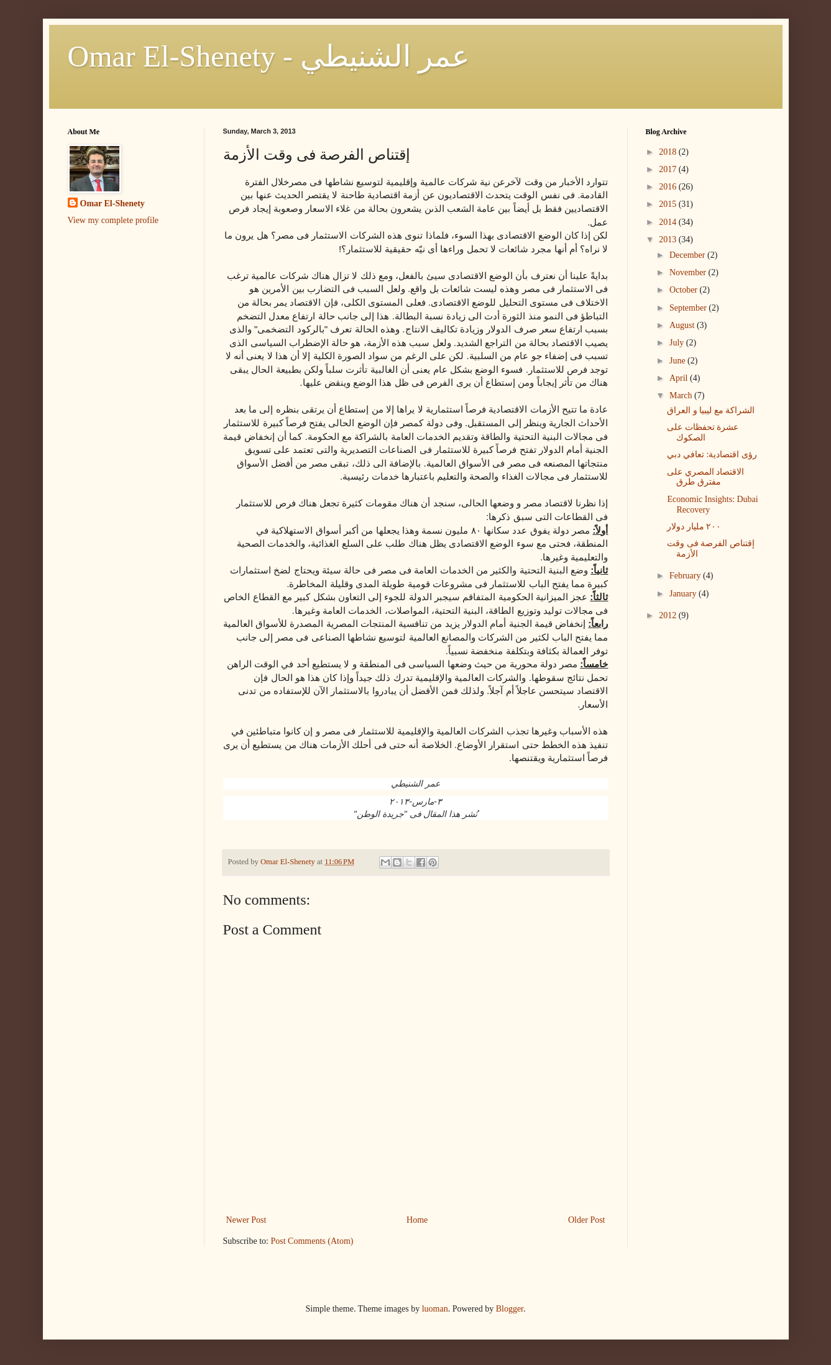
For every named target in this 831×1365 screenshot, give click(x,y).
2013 (669, 239)
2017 (669, 169)
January (684, 593)
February (686, 575)
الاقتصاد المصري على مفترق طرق (705, 477)
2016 (669, 186)
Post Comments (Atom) (312, 1241)
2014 (669, 222)
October (684, 289)
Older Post (586, 1220)
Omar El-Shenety (112, 203)
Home (417, 1220)
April (679, 378)
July (677, 342)
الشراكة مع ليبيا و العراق (711, 410)
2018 (669, 152)
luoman (435, 1308)
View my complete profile (113, 220)
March (681, 395)
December (688, 255)
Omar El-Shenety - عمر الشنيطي (269, 56)
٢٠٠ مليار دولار (694, 526)
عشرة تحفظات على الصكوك (702, 432)
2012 (669, 615)
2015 (669, 204)
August (683, 325)
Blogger (509, 1308)
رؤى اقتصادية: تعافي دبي (711, 454)
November (689, 272)
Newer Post (246, 1220)
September (689, 308)
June (678, 360)
